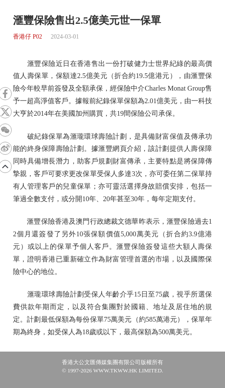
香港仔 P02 (27, 36)
